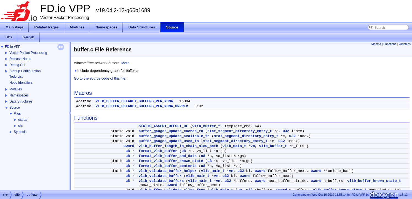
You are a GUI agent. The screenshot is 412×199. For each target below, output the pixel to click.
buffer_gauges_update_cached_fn (170, 131)
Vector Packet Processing (28, 53)
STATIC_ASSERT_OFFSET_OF (163, 126)
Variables (404, 44)
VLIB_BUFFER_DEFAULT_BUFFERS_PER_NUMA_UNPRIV (141, 106)
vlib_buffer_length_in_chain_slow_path (178, 146)
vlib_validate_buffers (161, 181)
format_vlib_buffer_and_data (167, 156)
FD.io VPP (12, 47)
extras (22, 120)
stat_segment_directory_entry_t (239, 131)
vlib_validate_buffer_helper (167, 171)
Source (14, 107)
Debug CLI (17, 65)
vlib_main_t (234, 146)
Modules (15, 89)
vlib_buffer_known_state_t (374, 181)
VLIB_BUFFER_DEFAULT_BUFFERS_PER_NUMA (134, 101)
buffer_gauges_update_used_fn (168, 141)
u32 (286, 131)
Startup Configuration (25, 71)
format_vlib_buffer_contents (167, 166)
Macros (376, 44)
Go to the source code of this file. (100, 78)
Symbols (20, 132)
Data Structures (20, 101)
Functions (389, 44)
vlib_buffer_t (206, 126)
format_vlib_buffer (157, 151)
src (20, 126)
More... (126, 63)
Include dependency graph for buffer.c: (106, 71)
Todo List (16, 76)
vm (252, 146)
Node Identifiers (21, 83)
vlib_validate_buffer (159, 176)
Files (17, 114)
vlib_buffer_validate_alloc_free (171, 190)
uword (129, 146)
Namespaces (19, 95)
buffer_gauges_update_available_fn (173, 136)
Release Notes (20, 59)
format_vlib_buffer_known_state (170, 161)
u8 (127, 151)
